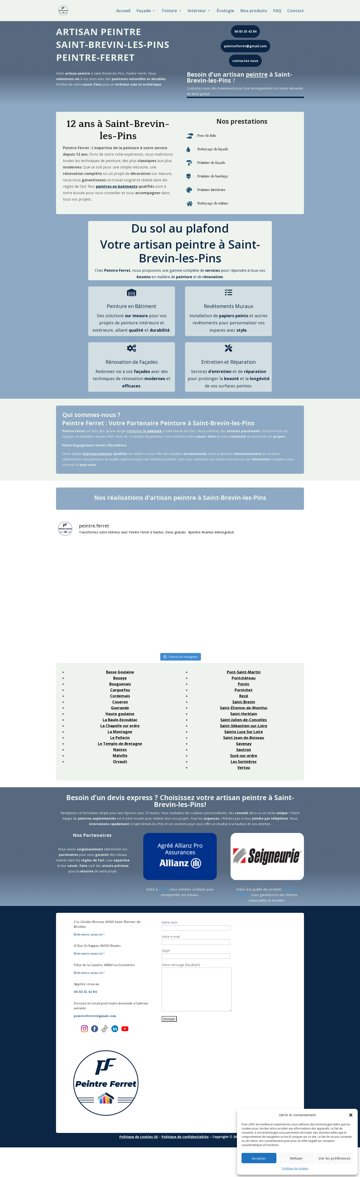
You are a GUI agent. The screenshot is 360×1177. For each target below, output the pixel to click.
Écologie (225, 11)
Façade (143, 11)
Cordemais (120, 695)
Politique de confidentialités (185, 1137)
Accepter (259, 1158)
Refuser (296, 1158)
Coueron (120, 701)
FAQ (277, 11)
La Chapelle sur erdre (120, 725)
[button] (351, 1115)
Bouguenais (120, 684)
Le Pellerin (120, 737)
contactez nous (245, 61)
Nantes (120, 749)
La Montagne (120, 731)
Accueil (123, 11)
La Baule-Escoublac (120, 719)
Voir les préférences (334, 1158)
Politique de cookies (295, 1168)
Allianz (163, 889)
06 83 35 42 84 (245, 31)
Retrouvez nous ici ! (89, 934)
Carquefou (120, 689)
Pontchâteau (244, 678)
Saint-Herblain (243, 713)
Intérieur (197, 11)
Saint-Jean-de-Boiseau (243, 737)
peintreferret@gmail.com (245, 46)
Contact (295, 11)
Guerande (120, 707)
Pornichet (244, 689)
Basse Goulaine (120, 672)
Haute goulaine (120, 713)
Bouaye (120, 678)
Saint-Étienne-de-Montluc (243, 707)
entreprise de (144, 431)
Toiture (169, 11)
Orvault (120, 761)
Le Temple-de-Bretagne (120, 743)
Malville (120, 755)
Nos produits (253, 11)
